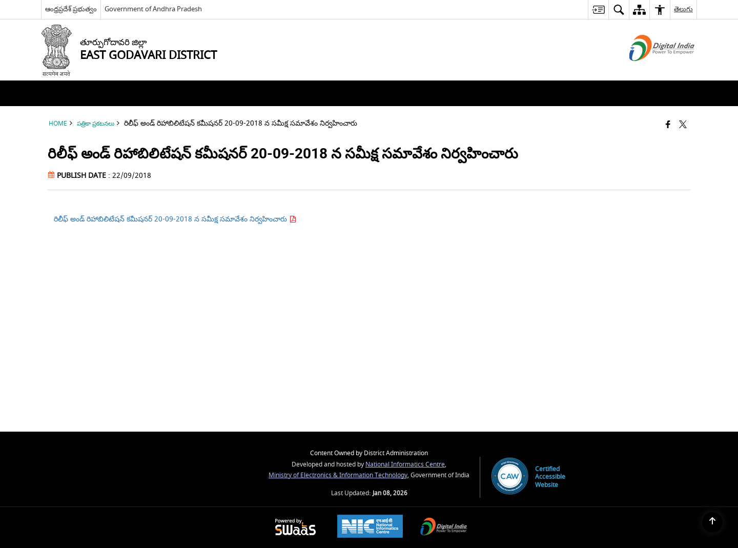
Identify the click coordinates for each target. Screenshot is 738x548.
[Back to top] (712, 522)
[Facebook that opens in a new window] (668, 125)
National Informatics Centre (405, 464)
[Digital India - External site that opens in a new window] (649, 70)
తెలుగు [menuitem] (683, 9)
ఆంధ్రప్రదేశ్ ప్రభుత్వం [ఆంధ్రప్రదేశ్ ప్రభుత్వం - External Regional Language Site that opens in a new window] (71, 9)
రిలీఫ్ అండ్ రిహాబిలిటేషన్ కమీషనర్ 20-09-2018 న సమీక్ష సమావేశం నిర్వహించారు (175, 219)
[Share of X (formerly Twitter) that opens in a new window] (682, 125)
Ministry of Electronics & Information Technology (338, 475)
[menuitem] (598, 9)
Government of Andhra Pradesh (153, 9)
